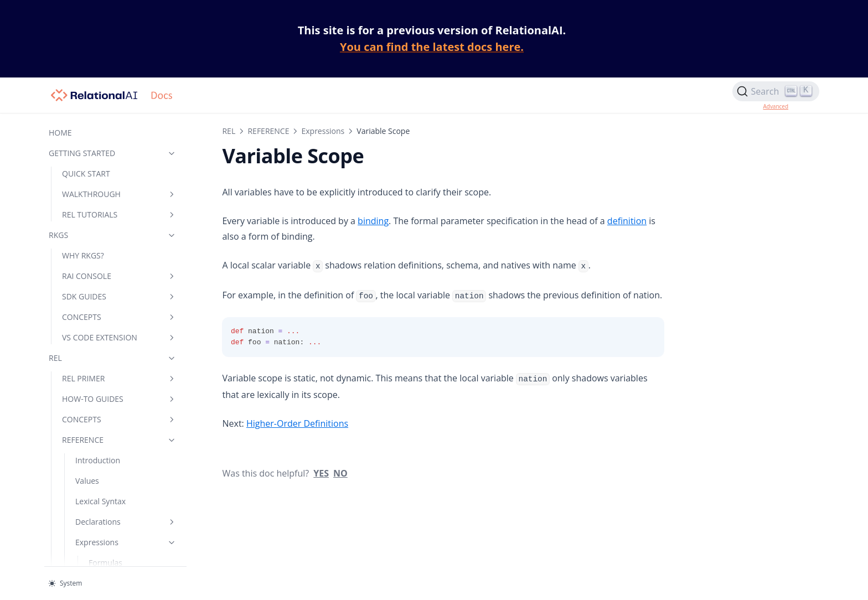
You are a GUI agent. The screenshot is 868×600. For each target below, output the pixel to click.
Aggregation (110, 257)
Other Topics (98, 392)
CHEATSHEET (85, 526)
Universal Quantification (114, 231)
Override (104, 120)
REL (210, 131)
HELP (103, 547)
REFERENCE (250, 131)
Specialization (100, 351)
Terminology (97, 465)
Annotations (97, 330)
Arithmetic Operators (107, 147)
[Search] (775, 91)
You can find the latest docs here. (432, 46)
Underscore (110, 173)
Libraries (116, 506)
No (322, 473)
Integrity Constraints (112, 371)
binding (354, 221)
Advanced (775, 106)
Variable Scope (116, 278)
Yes (303, 473)
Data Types (116, 412)
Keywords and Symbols (100, 439)
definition (608, 221)
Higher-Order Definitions (99, 304)
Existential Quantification (114, 199)
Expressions (304, 131)
